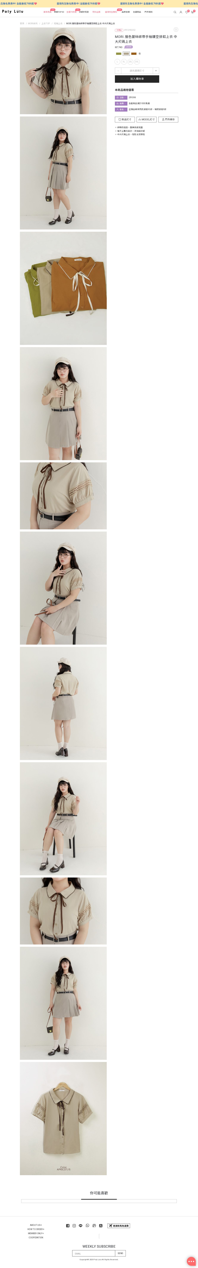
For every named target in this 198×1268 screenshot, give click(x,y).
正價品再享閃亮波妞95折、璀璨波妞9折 (147, 109)
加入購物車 (137, 79)
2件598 (128, 47)
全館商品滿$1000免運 (139, 103)
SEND (120, 1253)
